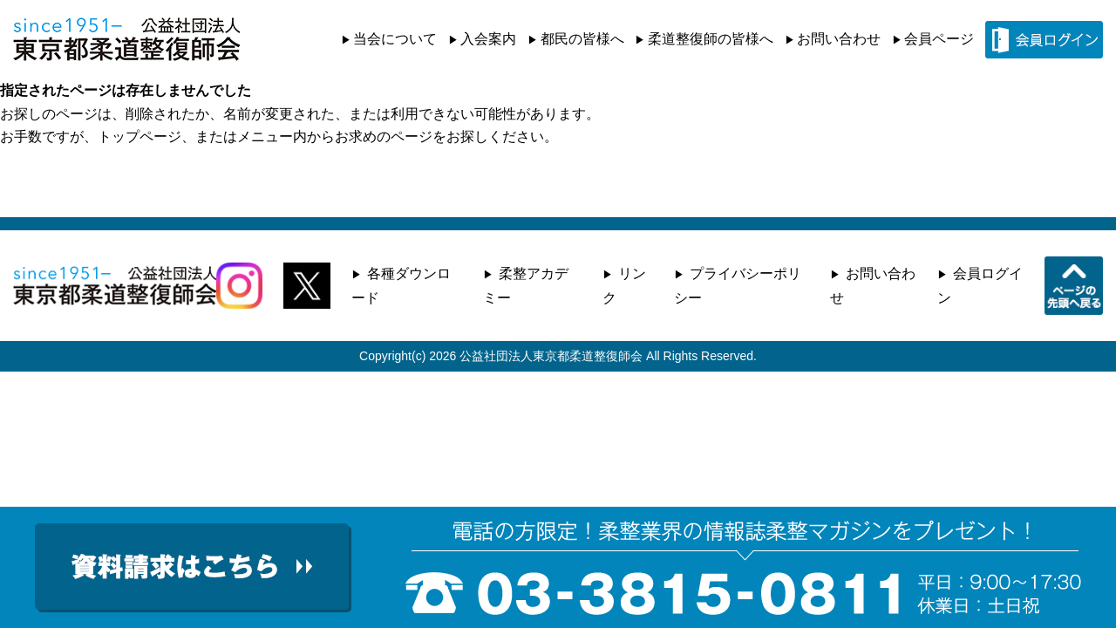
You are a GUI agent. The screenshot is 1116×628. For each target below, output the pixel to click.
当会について (395, 38)
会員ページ (939, 38)
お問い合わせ (839, 38)
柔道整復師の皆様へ (710, 38)
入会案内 (488, 38)
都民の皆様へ (582, 38)
